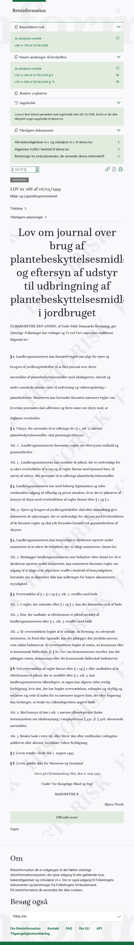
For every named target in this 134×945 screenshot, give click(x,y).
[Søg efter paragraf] (24, 169)
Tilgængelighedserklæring (30, 934)
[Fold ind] (118, 26)
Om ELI (84, 928)
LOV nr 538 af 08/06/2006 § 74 (35, 81)
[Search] (37, 169)
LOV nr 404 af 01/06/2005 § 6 (34, 75)
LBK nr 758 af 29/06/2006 (31, 45)
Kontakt (53, 928)
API (99, 928)
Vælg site (19, 916)
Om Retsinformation (25, 928)
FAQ (69, 928)
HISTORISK (19, 180)
